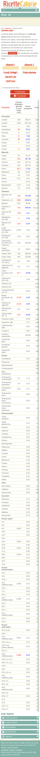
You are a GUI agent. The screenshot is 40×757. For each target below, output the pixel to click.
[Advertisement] (20, 20)
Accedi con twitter (20, 732)
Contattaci (18, 750)
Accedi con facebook (20, 722)
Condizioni (4, 750)
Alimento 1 (10, 65)
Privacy (11, 750)
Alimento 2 (29, 65)
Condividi (20, 96)
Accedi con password (20, 718)
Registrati (20, 736)
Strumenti (8, 28)
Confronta (20, 91)
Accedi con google (20, 727)
